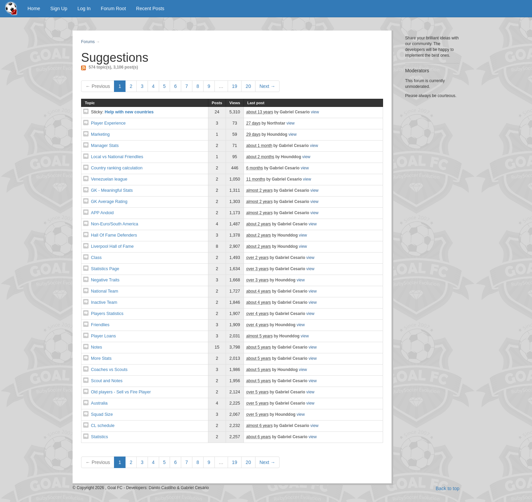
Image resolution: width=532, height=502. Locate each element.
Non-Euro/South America (114, 224)
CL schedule (103, 425)
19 (235, 86)
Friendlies (100, 324)
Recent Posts (150, 8)
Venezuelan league (109, 179)
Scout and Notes (106, 380)
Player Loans (103, 336)
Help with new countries (129, 112)
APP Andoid (102, 212)
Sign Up (58, 8)
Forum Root (113, 8)
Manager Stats (105, 145)
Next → (268, 86)
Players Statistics (107, 313)
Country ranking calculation (116, 168)
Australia (99, 403)
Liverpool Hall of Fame (112, 246)
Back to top (447, 488)
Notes (96, 347)
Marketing (100, 134)
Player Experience (108, 123)
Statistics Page (105, 268)
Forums (88, 41)
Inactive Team (104, 302)
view (315, 112)
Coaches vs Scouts (109, 369)
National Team (104, 291)
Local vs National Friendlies (117, 156)
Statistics (99, 436)
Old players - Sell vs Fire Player (121, 392)
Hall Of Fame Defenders (114, 235)
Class (96, 257)
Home (33, 8)
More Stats (101, 358)
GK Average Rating (109, 201)
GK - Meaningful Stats (112, 190)
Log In (84, 8)
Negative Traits (105, 280)
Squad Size (102, 414)
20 (248, 86)
